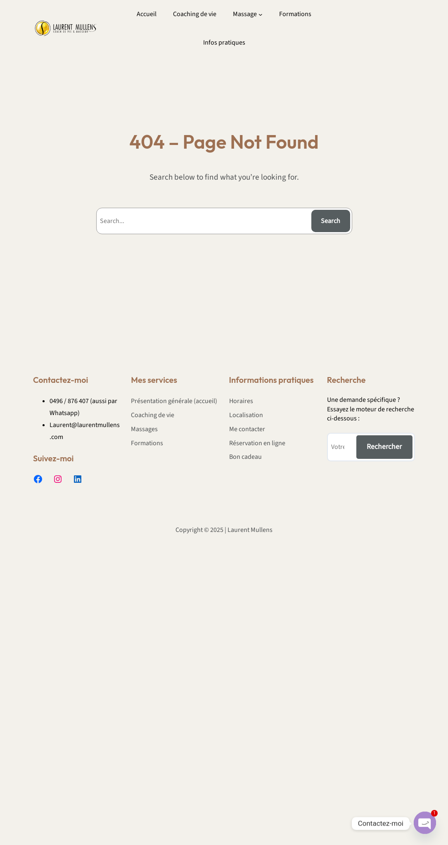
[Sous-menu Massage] (260, 14)
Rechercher (384, 446)
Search (330, 220)
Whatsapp (64, 413)
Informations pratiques (271, 380)
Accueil (146, 14)
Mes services (154, 380)
